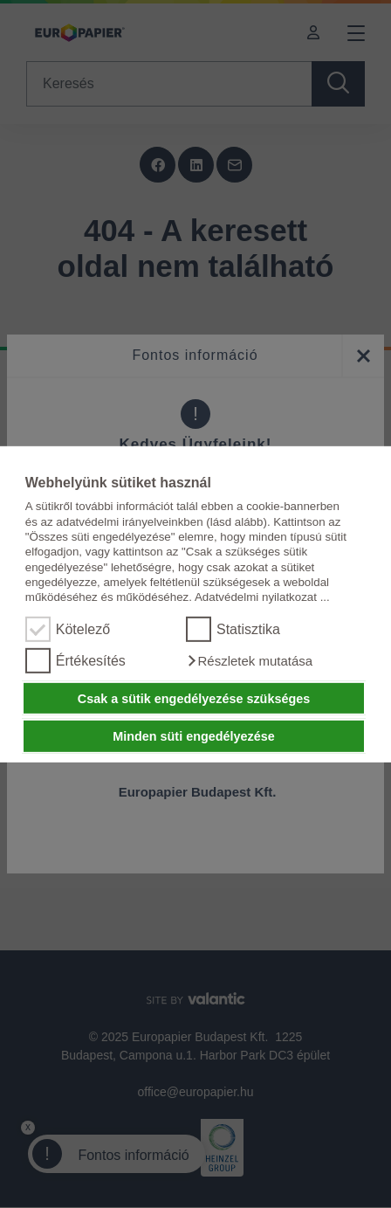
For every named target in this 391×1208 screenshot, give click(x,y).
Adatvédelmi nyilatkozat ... (262, 597)
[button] (249, 661)
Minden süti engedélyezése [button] (194, 736)
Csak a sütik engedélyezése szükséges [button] (194, 698)
